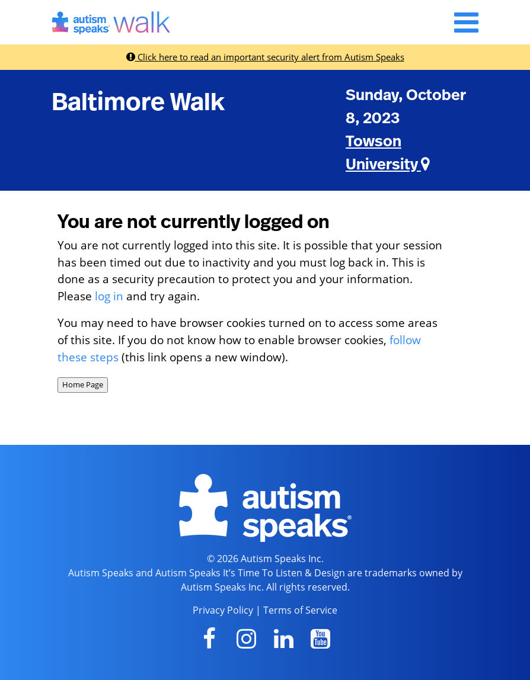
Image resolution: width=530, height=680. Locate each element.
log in (109, 296)
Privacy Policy (223, 610)
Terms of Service (300, 610)
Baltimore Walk (138, 102)
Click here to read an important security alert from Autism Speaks (265, 57)
